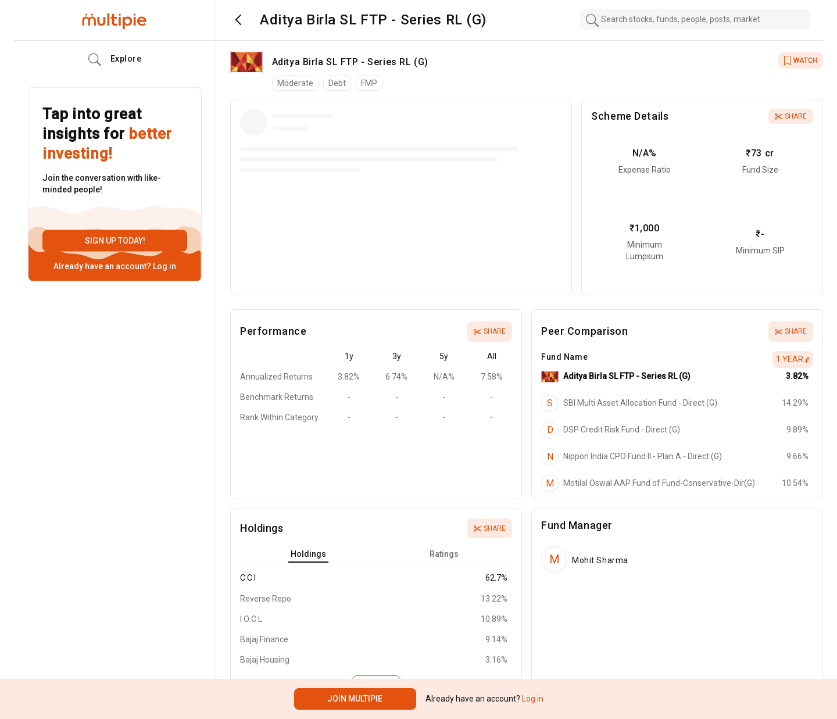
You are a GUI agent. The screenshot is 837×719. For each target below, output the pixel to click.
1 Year (793, 359)
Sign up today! (115, 240)
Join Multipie (354, 698)
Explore (115, 59)
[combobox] (695, 19)
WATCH (800, 60)
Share (791, 116)
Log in (163, 266)
